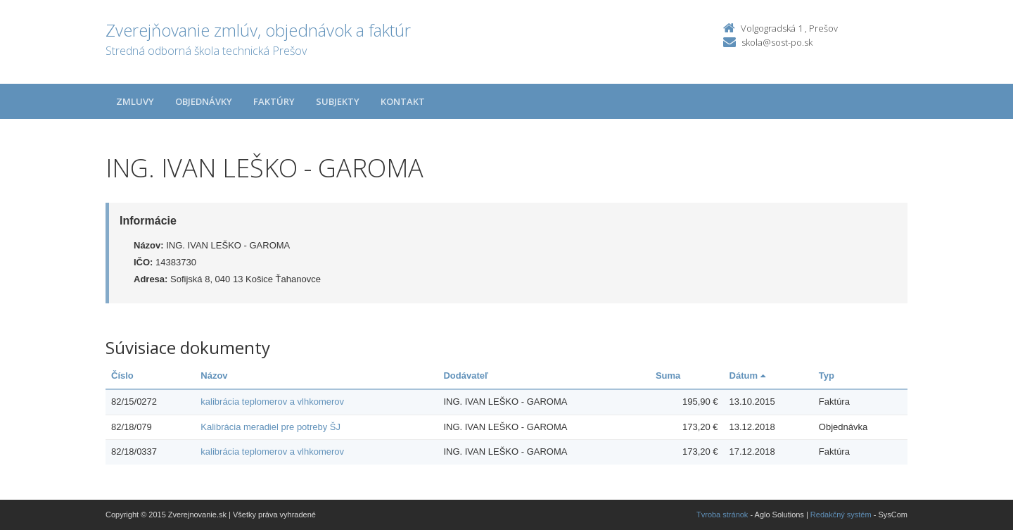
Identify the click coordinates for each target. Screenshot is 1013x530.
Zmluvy (135, 101)
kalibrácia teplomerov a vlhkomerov (272, 401)
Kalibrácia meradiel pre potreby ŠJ (270, 427)
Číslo (122, 375)
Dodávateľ (465, 375)
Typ (826, 375)
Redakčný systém (841, 514)
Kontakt (403, 101)
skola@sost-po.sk (777, 42)
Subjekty (337, 101)
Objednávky (203, 101)
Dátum (747, 375)
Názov (213, 375)
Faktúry (274, 101)
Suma (668, 375)
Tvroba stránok (722, 514)
